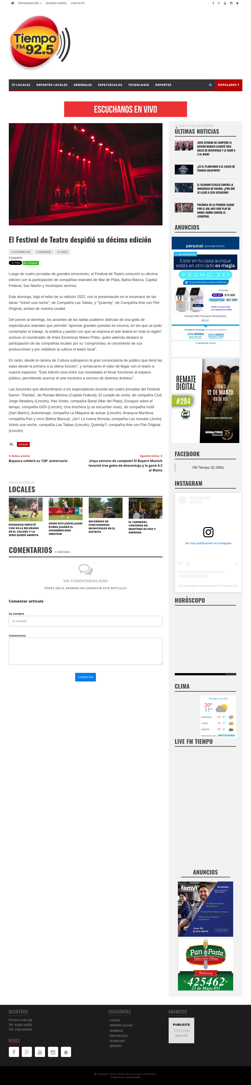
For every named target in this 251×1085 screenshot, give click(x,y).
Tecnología (138, 85)
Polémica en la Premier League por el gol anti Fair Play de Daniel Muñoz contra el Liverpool (215, 210)
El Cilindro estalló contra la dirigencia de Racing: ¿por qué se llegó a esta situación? (216, 189)
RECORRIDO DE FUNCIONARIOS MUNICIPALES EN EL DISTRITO (102, 526)
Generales (83, 85)
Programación (30, 3)
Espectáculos (110, 85)
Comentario (17, 636)
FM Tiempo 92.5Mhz (208, 467)
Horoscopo (231, 674)
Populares (228, 85)
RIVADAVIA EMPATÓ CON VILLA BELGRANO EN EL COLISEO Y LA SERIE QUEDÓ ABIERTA (24, 530)
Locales (21, 85)
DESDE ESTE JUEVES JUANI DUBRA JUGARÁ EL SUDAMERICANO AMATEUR (66, 529)
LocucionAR (133, 1077)
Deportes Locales (52, 85)
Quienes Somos (56, 3)
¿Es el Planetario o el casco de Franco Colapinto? (216, 168)
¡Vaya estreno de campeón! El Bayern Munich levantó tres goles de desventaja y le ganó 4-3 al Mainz (216, 148)
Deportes (163, 85)
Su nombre (16, 614)
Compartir (16, 258)
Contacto (77, 3)
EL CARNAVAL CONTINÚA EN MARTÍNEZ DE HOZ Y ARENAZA (142, 527)
